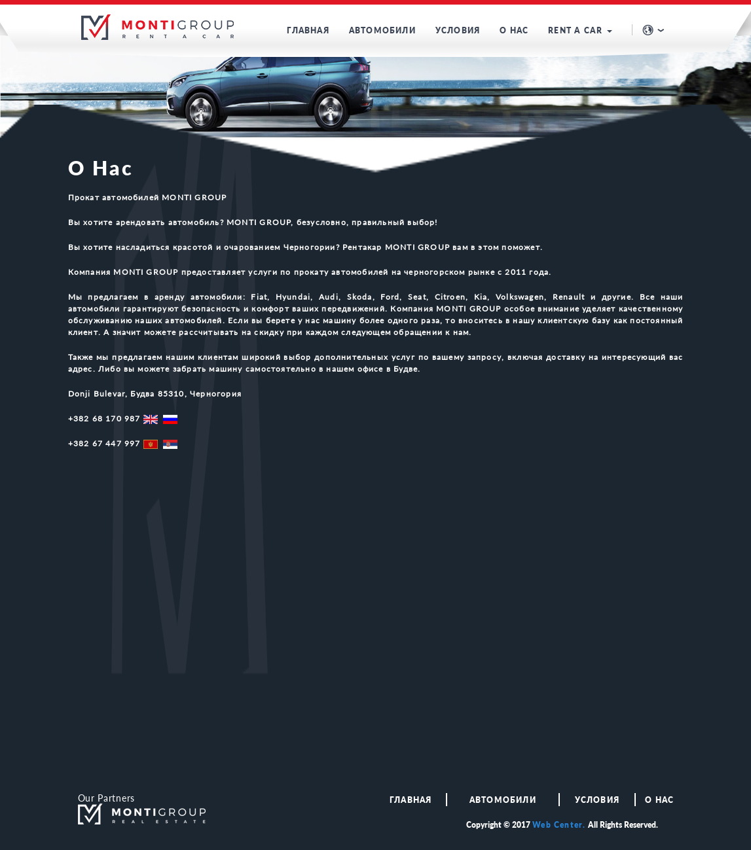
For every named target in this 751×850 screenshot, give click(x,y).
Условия (597, 800)
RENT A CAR (580, 30)
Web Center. (558, 825)
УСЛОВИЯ (457, 30)
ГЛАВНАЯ (308, 30)
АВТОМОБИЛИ (382, 30)
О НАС (514, 30)
